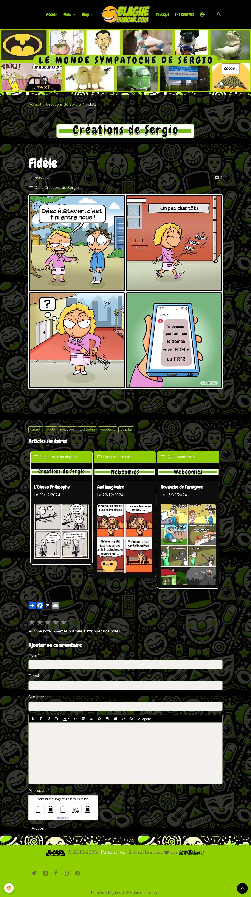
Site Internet (39, 694)
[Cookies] (9, 888)
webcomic (107, 429)
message (67, 429)
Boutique (162, 14)
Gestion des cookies (143, 890)
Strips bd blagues (65, 456)
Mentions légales (106, 890)
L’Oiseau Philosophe (52, 486)
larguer (36, 429)
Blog (86, 14)
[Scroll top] (242, 888)
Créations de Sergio (63, 104)
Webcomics (124, 456)
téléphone (87, 429)
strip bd (126, 429)
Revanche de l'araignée (184, 486)
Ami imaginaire (112, 486)
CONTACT (184, 14)
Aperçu (144, 716)
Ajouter (38, 825)
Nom (32, 652)
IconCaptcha (62, 815)
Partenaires (113, 850)
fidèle (50, 429)
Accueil (51, 14)
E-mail (34, 673)
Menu (67, 14)
